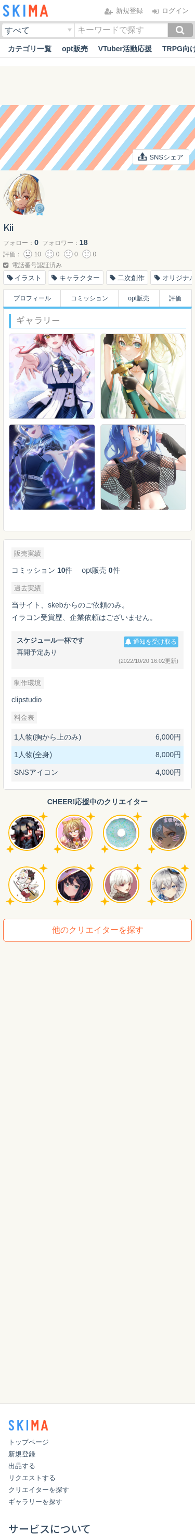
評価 (175, 298)
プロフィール (32, 298)
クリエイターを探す (38, 1490)
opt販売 (75, 49)
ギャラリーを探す (35, 1502)
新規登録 (21, 1454)
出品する (21, 1466)
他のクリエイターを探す (98, 929)
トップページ (28, 1442)
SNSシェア (161, 157)
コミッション (89, 298)
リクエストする (32, 1478)
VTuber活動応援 (125, 49)
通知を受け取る (151, 641)
